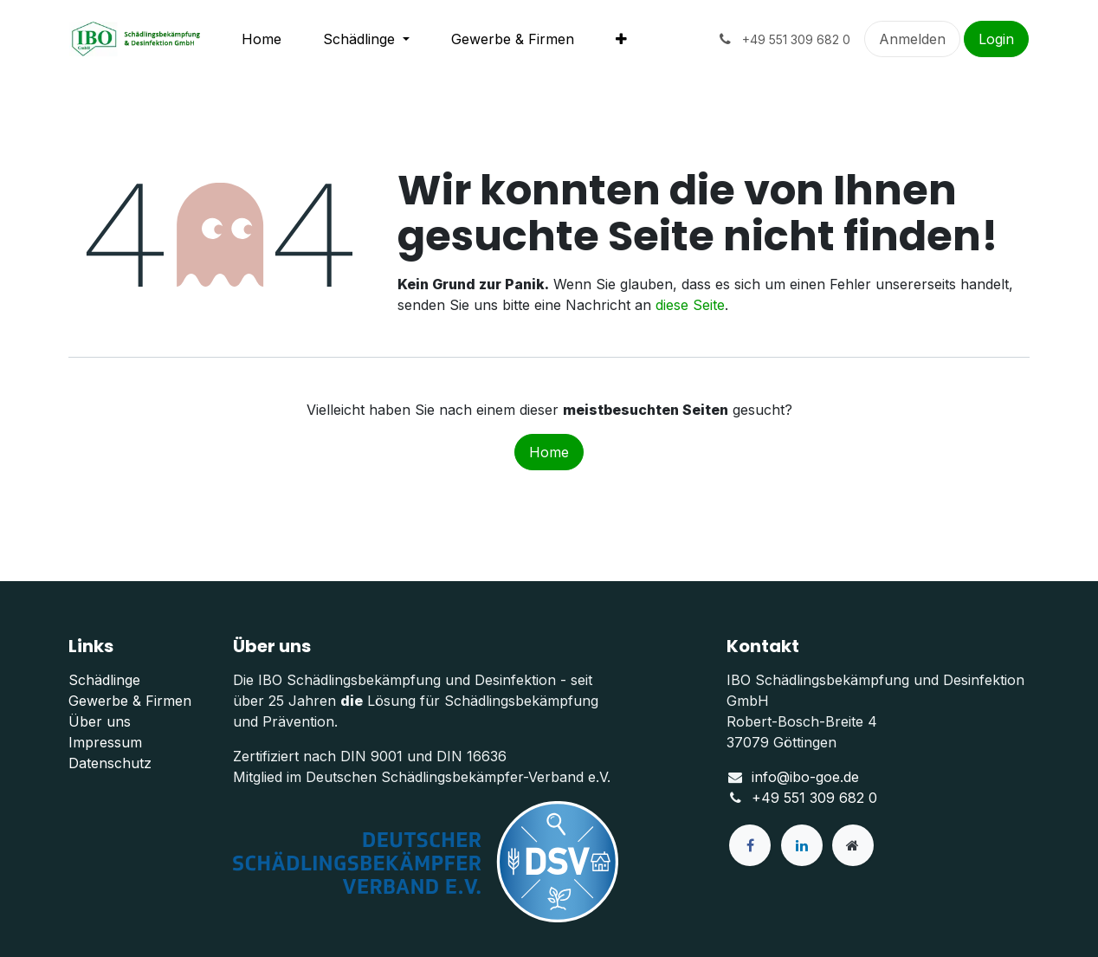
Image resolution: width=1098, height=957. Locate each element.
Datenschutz (110, 763)
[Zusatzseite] (853, 845)
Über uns (99, 721)
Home (549, 452)
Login (996, 39)
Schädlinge (104, 680)
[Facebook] (750, 845)
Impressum (105, 742)
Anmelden (912, 39)
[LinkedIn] (802, 845)
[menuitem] (261, 39)
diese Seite (690, 305)
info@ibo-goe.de (805, 777)
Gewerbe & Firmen (129, 700)
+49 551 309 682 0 (814, 797)
